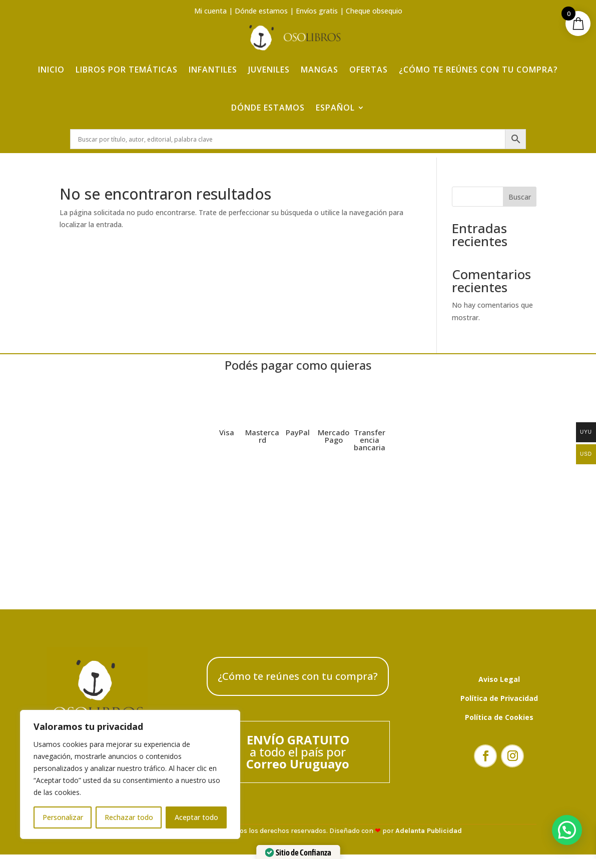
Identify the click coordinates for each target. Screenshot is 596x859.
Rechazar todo (129, 817)
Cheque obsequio (374, 11)
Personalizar (63, 817)
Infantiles (213, 61)
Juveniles (269, 61)
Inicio (51, 61)
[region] (130, 774)
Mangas (319, 61)
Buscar (519, 201)
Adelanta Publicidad (428, 835)
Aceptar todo (196, 817)
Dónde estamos (261, 11)
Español (335, 99)
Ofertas (368, 61)
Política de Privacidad (499, 702)
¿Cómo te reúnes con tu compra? (478, 61)
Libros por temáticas (127, 61)
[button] (567, 830)
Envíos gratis (317, 11)
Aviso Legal (499, 683)
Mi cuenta (210, 11)
